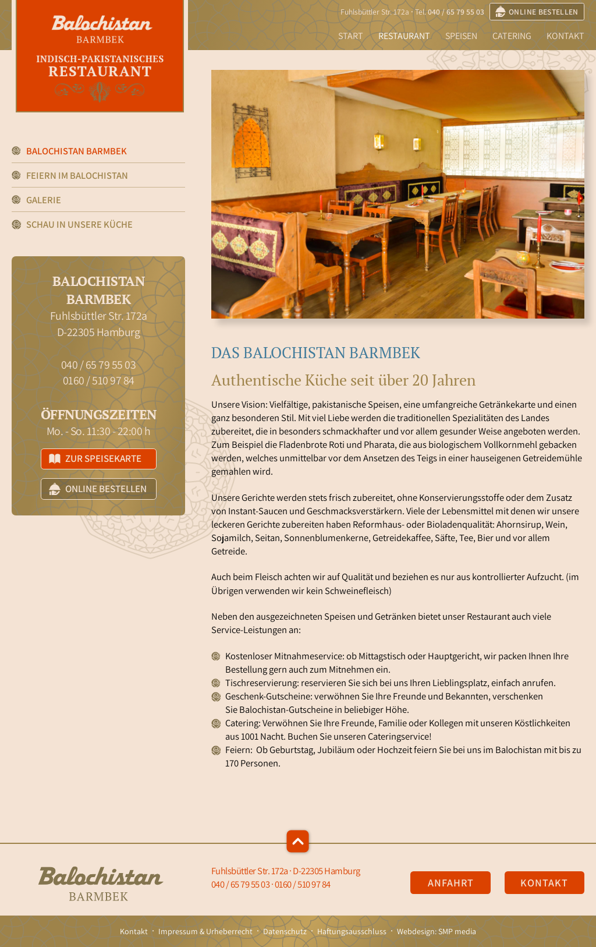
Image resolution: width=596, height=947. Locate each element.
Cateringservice (398, 736)
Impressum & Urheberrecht (205, 931)
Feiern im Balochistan (77, 175)
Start (350, 36)
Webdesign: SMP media (436, 931)
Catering (511, 36)
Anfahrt (451, 882)
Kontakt (565, 36)
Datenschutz (285, 931)
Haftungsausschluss (351, 931)
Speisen (461, 36)
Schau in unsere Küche (79, 224)
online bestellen (537, 11)
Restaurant (404, 36)
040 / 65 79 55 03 (456, 11)
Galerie (43, 199)
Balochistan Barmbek (76, 150)
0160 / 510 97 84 (98, 380)
